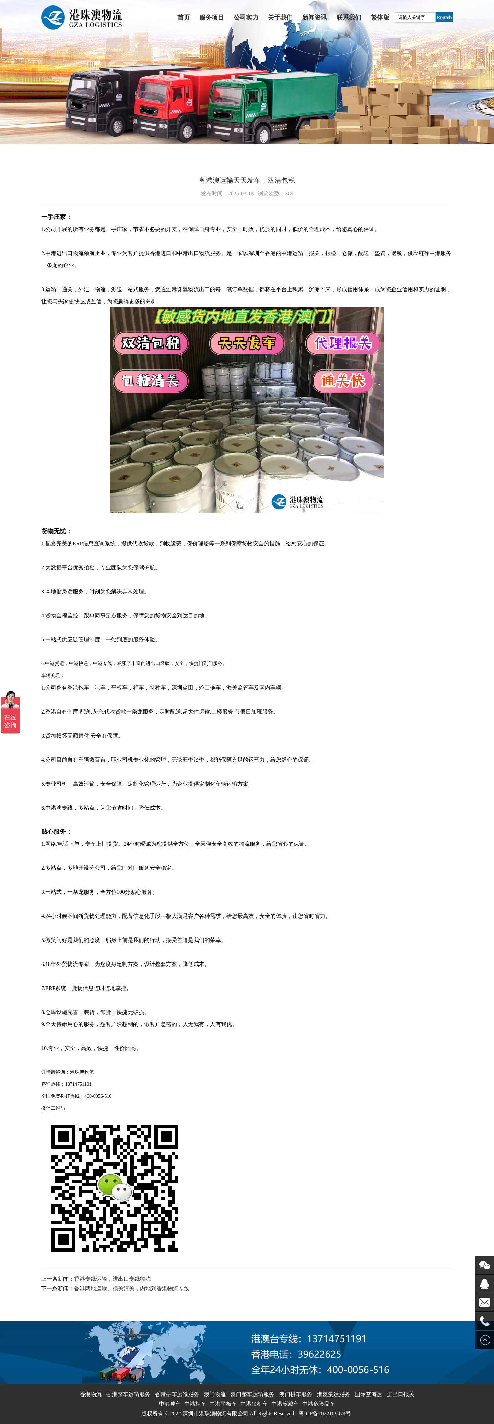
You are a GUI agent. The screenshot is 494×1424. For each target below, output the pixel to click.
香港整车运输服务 (128, 1394)
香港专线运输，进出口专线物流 (112, 1279)
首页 (183, 17)
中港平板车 (223, 1404)
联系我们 (349, 17)
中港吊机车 (254, 1404)
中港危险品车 (318, 1404)
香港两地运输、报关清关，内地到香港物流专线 (131, 1288)
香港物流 (91, 1394)
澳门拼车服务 (295, 1394)
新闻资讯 (314, 17)
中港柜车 (195, 1404)
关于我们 (280, 17)
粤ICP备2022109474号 (325, 1413)
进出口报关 (400, 1394)
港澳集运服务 (333, 1394)
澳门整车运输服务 (252, 1394)
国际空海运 (368, 1394)
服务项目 (211, 17)
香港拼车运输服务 (177, 1394)
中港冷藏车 (285, 1404)
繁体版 (380, 17)
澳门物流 (215, 1394)
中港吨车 (170, 1404)
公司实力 (246, 17)
